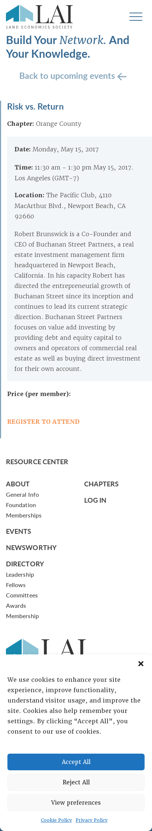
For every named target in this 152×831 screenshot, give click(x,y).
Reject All (76, 782)
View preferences (76, 803)
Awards (16, 605)
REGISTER (23, 422)
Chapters (101, 483)
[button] (141, 663)
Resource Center (37, 461)
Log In (95, 500)
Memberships (24, 515)
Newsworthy (31, 547)
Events (19, 531)
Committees (22, 595)
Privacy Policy (92, 820)
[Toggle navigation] (136, 17)
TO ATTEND (60, 422)
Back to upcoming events (68, 75)
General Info (22, 494)
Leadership (20, 574)
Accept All (76, 762)
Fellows (16, 584)
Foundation (21, 504)
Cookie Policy (56, 820)
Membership (22, 615)
